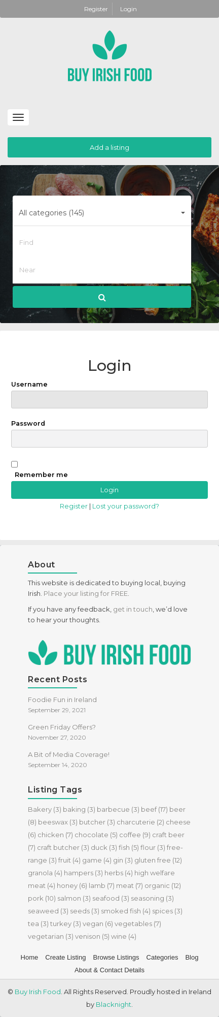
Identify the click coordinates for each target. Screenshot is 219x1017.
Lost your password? (125, 506)
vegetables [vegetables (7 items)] (138, 923)
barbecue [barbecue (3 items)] (118, 809)
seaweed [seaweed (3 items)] (48, 911)
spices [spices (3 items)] (167, 911)
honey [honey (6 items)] (72, 885)
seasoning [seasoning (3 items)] (152, 898)
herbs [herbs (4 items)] (118, 873)
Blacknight (113, 1004)
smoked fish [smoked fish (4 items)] (126, 911)
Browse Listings (116, 957)
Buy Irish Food (38, 992)
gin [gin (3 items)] (123, 860)
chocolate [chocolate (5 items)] (96, 835)
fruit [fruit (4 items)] (69, 860)
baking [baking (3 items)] (79, 809)
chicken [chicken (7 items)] (55, 835)
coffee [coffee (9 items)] (135, 835)
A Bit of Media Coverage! (69, 754)
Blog (191, 957)
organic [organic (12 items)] (162, 885)
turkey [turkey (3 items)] (65, 923)
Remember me (41, 475)
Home (30, 957)
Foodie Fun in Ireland (62, 699)
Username (109, 394)
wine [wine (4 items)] (123, 936)
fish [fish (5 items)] (129, 847)
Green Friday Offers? (62, 727)
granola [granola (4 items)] (45, 873)
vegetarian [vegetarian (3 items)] (51, 936)
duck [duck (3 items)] (104, 847)
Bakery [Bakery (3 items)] (44, 809)
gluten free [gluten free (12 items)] (158, 860)
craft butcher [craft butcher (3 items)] (63, 847)
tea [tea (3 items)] (38, 923)
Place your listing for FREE (86, 593)
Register (97, 9)
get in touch (133, 609)
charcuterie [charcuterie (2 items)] (140, 822)
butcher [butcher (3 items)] (97, 822)
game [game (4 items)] (97, 860)
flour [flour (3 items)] (152, 847)
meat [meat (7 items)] (129, 885)
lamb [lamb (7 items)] (102, 885)
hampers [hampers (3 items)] (83, 873)
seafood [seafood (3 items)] (110, 898)
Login (128, 9)
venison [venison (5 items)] (92, 936)
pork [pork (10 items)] (42, 898)
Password (109, 434)
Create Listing (65, 957)
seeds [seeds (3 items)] (84, 911)
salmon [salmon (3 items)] (74, 898)
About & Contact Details (109, 970)
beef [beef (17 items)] (154, 809)
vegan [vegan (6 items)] (98, 923)
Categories (162, 957)
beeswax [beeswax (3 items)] (58, 822)
